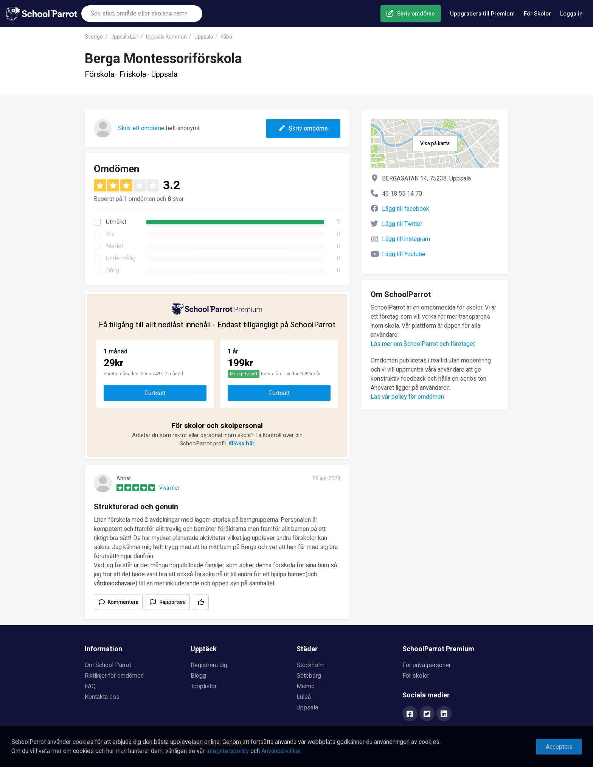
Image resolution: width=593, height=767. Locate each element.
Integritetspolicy (227, 751)
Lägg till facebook (405, 208)
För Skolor (537, 13)
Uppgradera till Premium (482, 13)
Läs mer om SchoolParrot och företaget (423, 343)
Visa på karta (435, 144)
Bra (110, 234)
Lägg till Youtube (403, 254)
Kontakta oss (102, 697)
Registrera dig (209, 665)
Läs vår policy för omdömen (407, 396)
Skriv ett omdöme (141, 128)
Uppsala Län (124, 37)
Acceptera (559, 746)
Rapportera (173, 602)
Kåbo (226, 37)
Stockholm (310, 665)
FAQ (90, 686)
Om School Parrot (108, 665)
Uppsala (203, 37)
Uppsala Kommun (166, 37)
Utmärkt (116, 222)
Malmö (305, 686)
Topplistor (204, 686)
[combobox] (141, 13)
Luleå (303, 697)
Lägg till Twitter (402, 224)
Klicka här (241, 443)
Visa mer (169, 488)
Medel (114, 246)
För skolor (415, 675)
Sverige (94, 37)
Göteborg (308, 675)
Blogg (198, 675)
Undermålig (120, 258)
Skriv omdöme (416, 13)
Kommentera (123, 602)
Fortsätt (155, 393)
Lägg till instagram (406, 239)
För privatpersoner (426, 665)
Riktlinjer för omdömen (114, 675)
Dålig (112, 270)
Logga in (571, 13)
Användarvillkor (281, 751)
